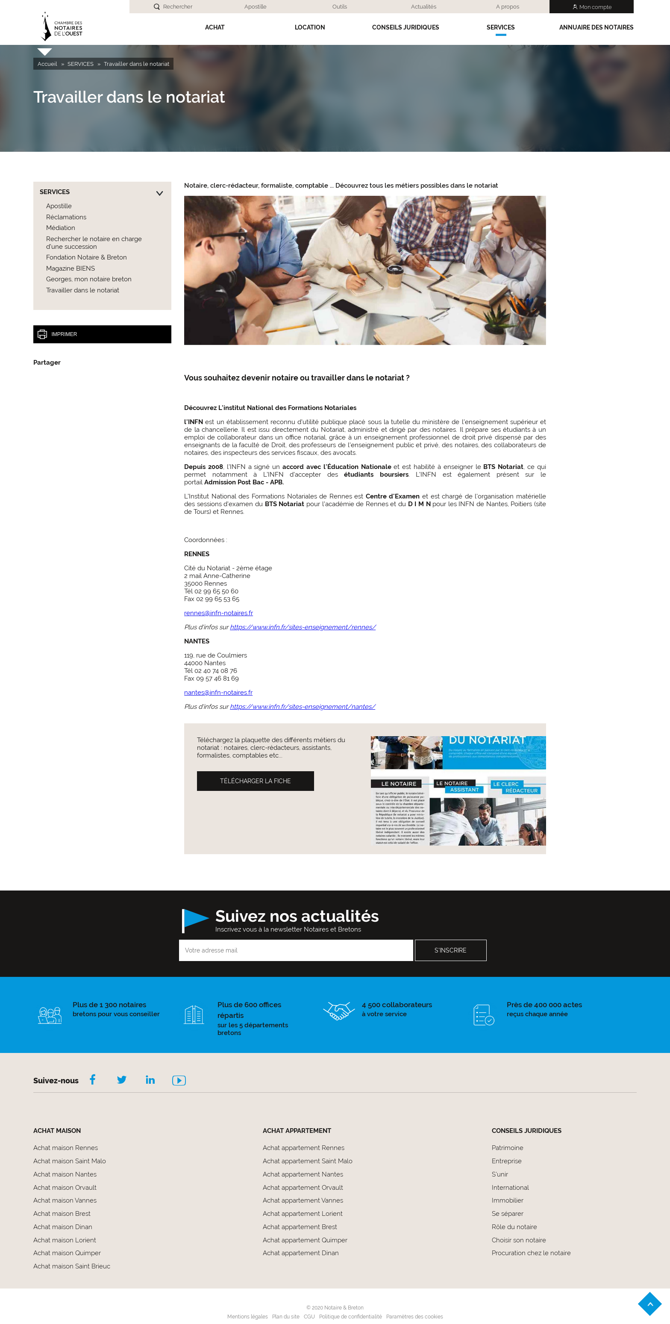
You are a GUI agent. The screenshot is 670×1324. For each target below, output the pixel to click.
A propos (507, 6)
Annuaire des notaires (596, 27)
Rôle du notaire (514, 1227)
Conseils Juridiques (405, 27)
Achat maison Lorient (64, 1240)
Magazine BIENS (70, 268)
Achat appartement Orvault (303, 1187)
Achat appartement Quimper (305, 1240)
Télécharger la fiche (255, 781)
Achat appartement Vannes (303, 1200)
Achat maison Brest (62, 1214)
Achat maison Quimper (67, 1253)
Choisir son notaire (519, 1240)
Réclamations (66, 217)
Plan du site (286, 1317)
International (510, 1187)
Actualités (423, 6)
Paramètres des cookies (414, 1317)
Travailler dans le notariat (82, 290)
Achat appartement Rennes (303, 1148)
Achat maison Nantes (65, 1174)
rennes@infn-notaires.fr (218, 613)
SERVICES (501, 27)
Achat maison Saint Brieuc (71, 1266)
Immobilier (507, 1200)
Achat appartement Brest (300, 1227)
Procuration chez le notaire (531, 1253)
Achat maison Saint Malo (69, 1161)
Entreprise (507, 1161)
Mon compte (595, 7)
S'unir (500, 1174)
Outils (339, 6)
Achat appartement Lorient (303, 1214)
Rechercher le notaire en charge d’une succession (94, 243)
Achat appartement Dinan (301, 1253)
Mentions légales (247, 1317)
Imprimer (57, 334)
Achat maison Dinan (62, 1227)
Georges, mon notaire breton (89, 279)
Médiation (60, 228)
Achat (215, 27)
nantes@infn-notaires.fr (218, 692)
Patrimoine (507, 1148)
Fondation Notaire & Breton (86, 257)
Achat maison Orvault (65, 1187)
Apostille (255, 6)
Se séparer (507, 1214)
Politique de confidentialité (350, 1317)
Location (310, 27)
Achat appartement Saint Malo (308, 1161)
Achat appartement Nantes (303, 1174)
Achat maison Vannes (65, 1200)
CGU (309, 1317)
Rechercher (177, 6)
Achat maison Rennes (65, 1148)
